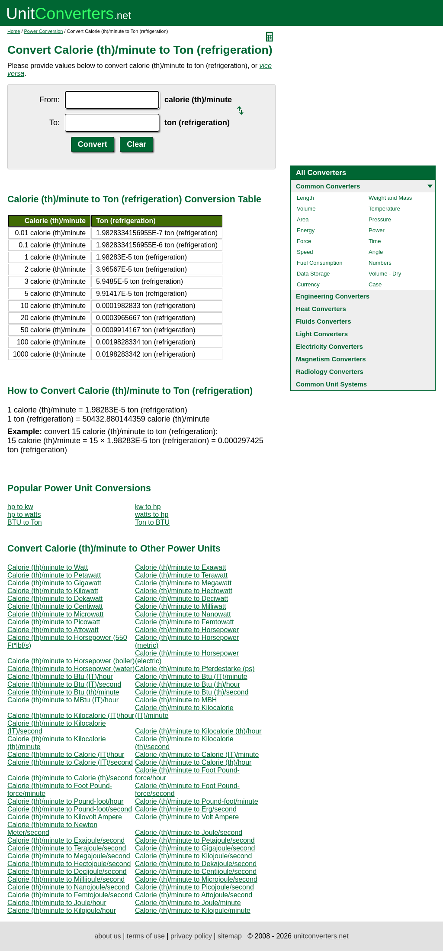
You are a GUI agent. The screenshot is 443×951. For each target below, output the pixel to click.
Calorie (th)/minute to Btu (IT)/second (64, 684)
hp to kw (20, 506)
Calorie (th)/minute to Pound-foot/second (69, 809)
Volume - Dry (385, 273)
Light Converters (322, 334)
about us (107, 936)
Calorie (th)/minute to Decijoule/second (67, 871)
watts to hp (151, 514)
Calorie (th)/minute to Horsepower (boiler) (71, 661)
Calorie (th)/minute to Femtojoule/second (69, 895)
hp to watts (24, 514)
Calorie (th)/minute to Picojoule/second (194, 887)
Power (377, 230)
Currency (308, 284)
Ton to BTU (152, 522)
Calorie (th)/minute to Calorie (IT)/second (70, 762)
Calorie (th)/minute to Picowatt (53, 622)
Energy (306, 230)
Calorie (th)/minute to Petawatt (54, 575)
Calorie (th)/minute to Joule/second (188, 832)
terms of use (146, 936)
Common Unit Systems (331, 384)
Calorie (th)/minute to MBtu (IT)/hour (63, 700)
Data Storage (313, 273)
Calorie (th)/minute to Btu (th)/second (191, 692)
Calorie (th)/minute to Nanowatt (183, 614)
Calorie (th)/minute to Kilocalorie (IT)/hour (70, 715)
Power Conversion (43, 31)
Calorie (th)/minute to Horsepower (187, 629)
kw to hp (148, 506)
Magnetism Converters (331, 359)
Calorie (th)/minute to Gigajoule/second (195, 848)
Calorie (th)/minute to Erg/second (186, 809)
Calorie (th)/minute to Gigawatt (54, 583)
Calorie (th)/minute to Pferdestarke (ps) (195, 668)
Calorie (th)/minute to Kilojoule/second (193, 856)
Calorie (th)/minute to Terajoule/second (66, 848)
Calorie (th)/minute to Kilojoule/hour (61, 910)
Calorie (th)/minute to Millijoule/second (66, 879)
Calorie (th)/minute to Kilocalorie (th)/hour (198, 731)
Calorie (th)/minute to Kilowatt (52, 590)
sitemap (230, 936)
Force (304, 241)
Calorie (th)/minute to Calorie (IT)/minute (197, 754)
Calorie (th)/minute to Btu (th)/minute (63, 692)
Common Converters (328, 186)
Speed (305, 252)
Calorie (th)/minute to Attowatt (53, 629)
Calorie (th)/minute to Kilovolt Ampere (64, 817)
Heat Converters (321, 308)
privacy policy (191, 936)
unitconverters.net (320, 936)
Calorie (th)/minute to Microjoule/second (196, 879)
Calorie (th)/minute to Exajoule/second (66, 840)
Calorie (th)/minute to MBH (176, 700)
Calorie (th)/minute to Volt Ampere (187, 817)
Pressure (380, 219)
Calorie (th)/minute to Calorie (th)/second (69, 778)
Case (375, 284)
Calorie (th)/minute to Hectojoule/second (69, 863)
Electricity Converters (329, 346)
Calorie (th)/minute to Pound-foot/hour (65, 801)
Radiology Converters (329, 371)
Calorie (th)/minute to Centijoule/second (196, 871)
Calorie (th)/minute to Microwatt (55, 614)
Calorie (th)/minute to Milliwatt (180, 606)
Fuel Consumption (320, 263)
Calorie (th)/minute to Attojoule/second (193, 895)
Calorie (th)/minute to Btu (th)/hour (187, 684)
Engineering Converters (332, 296)
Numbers (380, 263)
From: (49, 99)
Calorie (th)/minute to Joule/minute (188, 902)
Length (305, 198)
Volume (306, 208)
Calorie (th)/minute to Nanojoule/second (68, 887)
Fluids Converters (323, 321)
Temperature (384, 208)
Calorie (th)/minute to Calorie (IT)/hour (65, 754)
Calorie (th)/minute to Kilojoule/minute (192, 910)
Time (375, 241)
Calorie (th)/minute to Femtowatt (184, 622)
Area (302, 219)
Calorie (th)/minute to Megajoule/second (68, 856)
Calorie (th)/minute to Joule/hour (56, 902)
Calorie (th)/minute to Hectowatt (183, 590)
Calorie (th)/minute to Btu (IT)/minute (191, 676)
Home (13, 31)
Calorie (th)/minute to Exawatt (180, 567)
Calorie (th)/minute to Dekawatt (55, 598)
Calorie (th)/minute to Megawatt (183, 583)
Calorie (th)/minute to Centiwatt (55, 606)
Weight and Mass (390, 198)
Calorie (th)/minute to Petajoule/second (195, 840)
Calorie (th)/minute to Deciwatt (181, 598)
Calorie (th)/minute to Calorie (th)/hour (193, 762)
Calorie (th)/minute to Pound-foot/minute (196, 801)
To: (54, 122)
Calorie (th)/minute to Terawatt (181, 575)
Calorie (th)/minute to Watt (47, 567)
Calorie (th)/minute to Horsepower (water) (71, 668)
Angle (376, 252)
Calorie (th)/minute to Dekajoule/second (196, 863)
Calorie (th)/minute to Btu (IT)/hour (60, 676)
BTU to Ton (24, 522)
